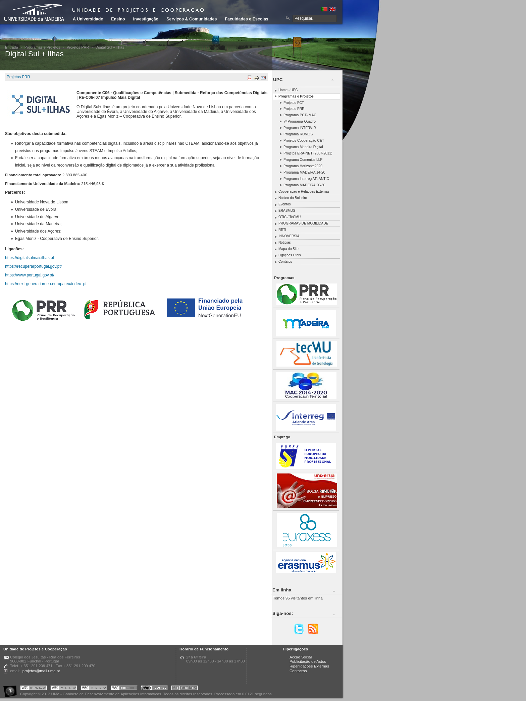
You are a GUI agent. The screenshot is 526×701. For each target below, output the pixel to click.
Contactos (298, 671)
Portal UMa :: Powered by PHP (154, 688)
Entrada (11, 47)
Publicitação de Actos (308, 661)
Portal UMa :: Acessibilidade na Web (11, 688)
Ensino (118, 19)
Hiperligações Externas (309, 666)
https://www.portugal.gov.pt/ (29, 275)
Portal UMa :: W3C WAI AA (124, 688)
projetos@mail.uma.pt (41, 671)
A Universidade (88, 19)
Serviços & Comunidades (191, 19)
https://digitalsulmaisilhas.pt (29, 257)
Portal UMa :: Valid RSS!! (94, 688)
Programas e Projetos (42, 47)
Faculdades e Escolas (246, 19)
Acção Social (301, 657)
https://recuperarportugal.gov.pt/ (33, 266)
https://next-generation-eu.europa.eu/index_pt (46, 283)
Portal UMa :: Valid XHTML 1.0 (33, 688)
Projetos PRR (78, 47)
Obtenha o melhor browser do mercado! (184, 688)
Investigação (145, 19)
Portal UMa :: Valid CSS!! (63, 688)
